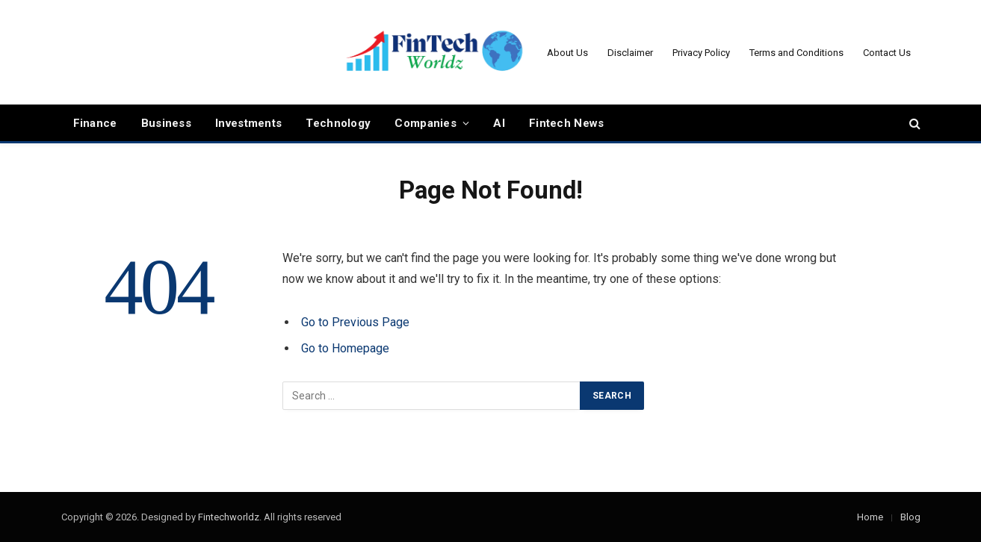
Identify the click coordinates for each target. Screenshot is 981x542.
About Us (567, 52)
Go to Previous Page (355, 322)
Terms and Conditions (796, 52)
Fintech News (566, 123)
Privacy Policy (701, 52)
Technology (338, 123)
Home (870, 517)
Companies (425, 123)
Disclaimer (630, 52)
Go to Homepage (345, 348)
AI (499, 123)
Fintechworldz (228, 517)
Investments (248, 123)
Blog (910, 517)
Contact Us (887, 52)
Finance (95, 123)
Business (166, 123)
